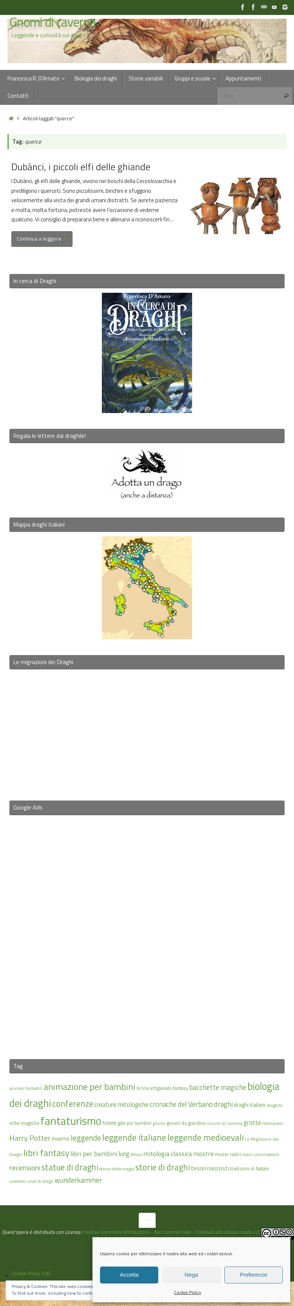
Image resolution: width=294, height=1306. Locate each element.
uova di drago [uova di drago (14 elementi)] (39, 1181)
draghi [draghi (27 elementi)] (223, 1104)
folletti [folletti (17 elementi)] (110, 1123)
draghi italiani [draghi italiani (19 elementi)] (249, 1104)
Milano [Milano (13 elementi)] (136, 1155)
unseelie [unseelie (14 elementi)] (17, 1181)
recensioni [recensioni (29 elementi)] (24, 1167)
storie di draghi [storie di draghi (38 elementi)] (162, 1167)
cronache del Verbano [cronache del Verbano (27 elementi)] (181, 1104)
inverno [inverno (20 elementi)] (61, 1138)
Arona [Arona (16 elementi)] (142, 1088)
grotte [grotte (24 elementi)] (252, 1122)
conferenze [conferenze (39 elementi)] (72, 1103)
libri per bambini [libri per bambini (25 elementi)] (93, 1154)
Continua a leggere (43, 238)
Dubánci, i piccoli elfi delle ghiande (80, 166)
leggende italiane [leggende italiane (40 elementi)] (134, 1137)
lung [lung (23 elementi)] (123, 1154)
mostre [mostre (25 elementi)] (203, 1154)
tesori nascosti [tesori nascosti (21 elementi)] (210, 1168)
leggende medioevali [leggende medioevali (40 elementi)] (205, 1137)
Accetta (129, 1274)
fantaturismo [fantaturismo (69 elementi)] (71, 1120)
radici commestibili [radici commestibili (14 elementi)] (260, 1154)
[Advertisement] (147, 932)
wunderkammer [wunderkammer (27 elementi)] (78, 1180)
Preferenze (253, 1274)
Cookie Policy (187, 1292)
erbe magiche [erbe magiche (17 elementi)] (24, 1123)
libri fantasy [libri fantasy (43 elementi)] (46, 1152)
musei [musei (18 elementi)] (222, 1154)
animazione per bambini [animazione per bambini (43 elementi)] (89, 1086)
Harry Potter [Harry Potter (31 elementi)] (30, 1138)
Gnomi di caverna (52, 22)
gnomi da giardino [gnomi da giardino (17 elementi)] (186, 1123)
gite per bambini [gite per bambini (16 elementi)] (135, 1123)
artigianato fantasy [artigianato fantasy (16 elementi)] (169, 1088)
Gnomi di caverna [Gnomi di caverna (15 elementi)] (224, 1123)
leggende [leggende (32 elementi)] (86, 1138)
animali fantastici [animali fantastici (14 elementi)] (25, 1088)
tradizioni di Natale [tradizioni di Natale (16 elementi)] (249, 1168)
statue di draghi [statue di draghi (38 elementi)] (69, 1167)
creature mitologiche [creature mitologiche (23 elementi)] (121, 1104)
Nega (191, 1274)
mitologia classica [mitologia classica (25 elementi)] (167, 1154)
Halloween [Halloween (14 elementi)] (272, 1123)
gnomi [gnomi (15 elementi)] (159, 1123)
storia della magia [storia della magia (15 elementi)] (116, 1168)
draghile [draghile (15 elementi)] (275, 1105)
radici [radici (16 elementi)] (235, 1154)
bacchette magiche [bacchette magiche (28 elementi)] (217, 1087)
